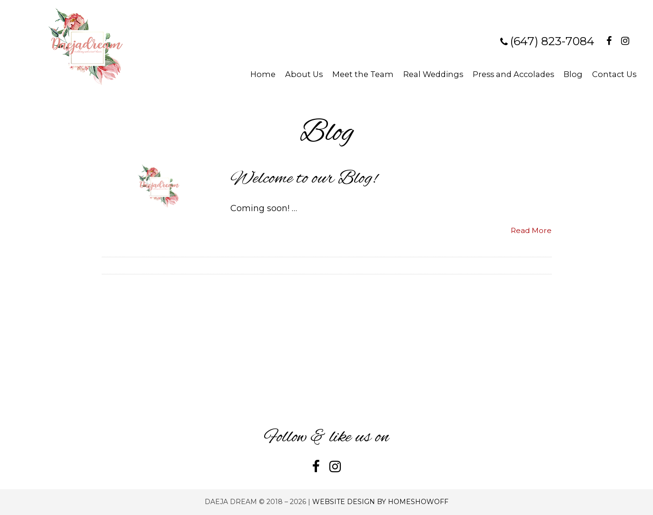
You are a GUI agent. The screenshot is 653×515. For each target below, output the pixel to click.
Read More (531, 230)
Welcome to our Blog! (303, 178)
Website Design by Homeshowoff (380, 501)
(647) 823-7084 (552, 41)
